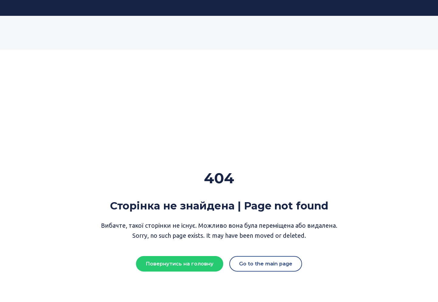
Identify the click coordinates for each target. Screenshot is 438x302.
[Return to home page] (65, 28)
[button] (179, 264)
